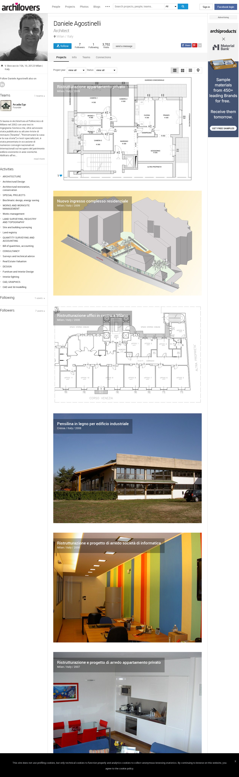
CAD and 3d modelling (14, 287)
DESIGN (7, 266)
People (56, 6)
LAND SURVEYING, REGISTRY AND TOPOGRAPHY (19, 220)
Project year (59, 69)
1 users (39, 298)
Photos (84, 6)
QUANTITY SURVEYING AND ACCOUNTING (18, 239)
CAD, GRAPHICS (11, 282)
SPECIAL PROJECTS (14, 195)
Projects (70, 6)
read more (39, 158)
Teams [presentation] (86, 57)
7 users (39, 310)
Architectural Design (14, 181)
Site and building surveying (17, 227)
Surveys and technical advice (19, 256)
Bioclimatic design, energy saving (21, 200)
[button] (175, 70)
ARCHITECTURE (12, 176)
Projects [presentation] (61, 57)
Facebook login (225, 7)
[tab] (61, 57)
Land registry (10, 232)
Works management (14, 213)
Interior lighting (11, 276)
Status (90, 69)
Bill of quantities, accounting (18, 246)
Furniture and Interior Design (18, 271)
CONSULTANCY (11, 251)
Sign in (206, 7)
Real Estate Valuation (14, 261)
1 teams (38, 95)
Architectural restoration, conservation (16, 188)
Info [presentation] (74, 57)
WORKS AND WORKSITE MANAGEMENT (16, 207)
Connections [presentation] (103, 57)
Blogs (96, 6)
